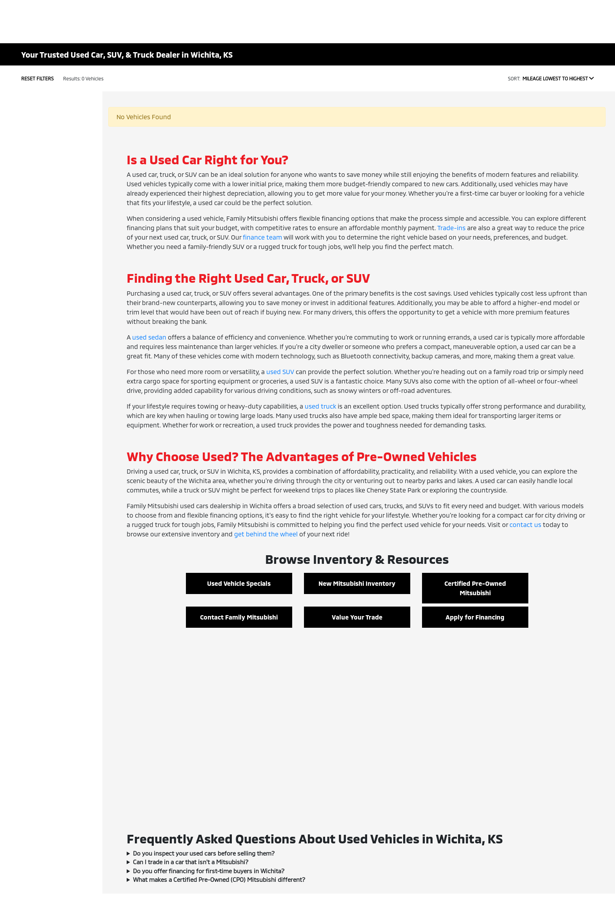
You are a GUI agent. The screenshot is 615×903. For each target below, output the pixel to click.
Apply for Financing (475, 617)
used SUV (280, 371)
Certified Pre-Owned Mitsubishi (475, 588)
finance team (262, 237)
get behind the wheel (266, 534)
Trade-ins (451, 227)
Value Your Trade (357, 617)
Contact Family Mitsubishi (239, 617)
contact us (525, 524)
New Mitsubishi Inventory (356, 583)
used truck (320, 406)
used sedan (149, 337)
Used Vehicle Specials (239, 583)
